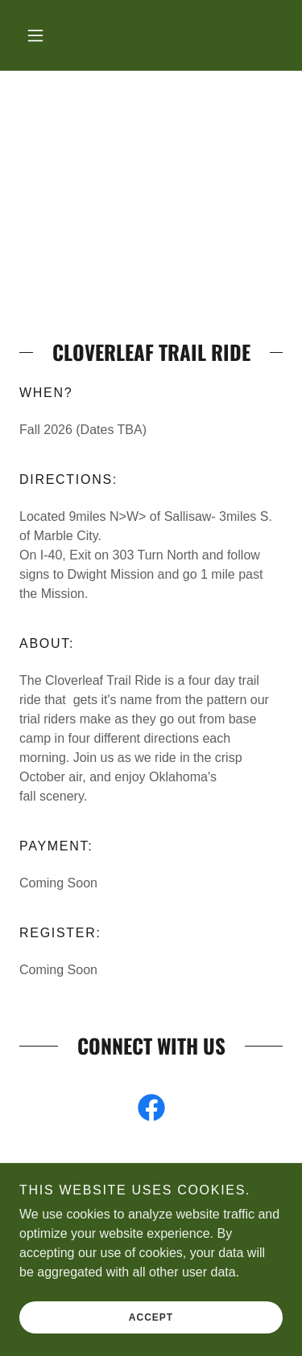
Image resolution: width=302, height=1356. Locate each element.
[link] (151, 1111)
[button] (35, 35)
